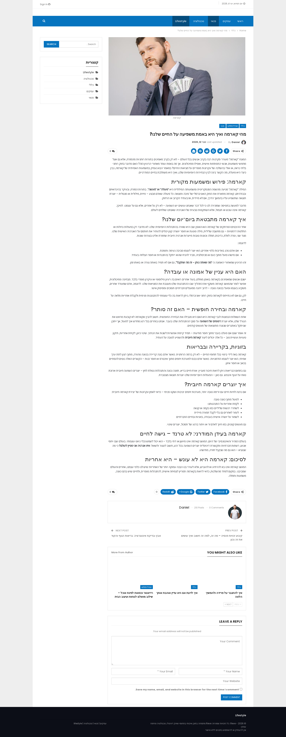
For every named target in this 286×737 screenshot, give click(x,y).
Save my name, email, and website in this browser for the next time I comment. (187, 689)
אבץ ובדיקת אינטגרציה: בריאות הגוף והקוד (136, 535)
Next (228, 604)
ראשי (240, 21)
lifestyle (78, 723)
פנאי (213, 21)
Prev (238, 604)
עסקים (227, 21)
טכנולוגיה (198, 21)
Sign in (45, 4)
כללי (243, 125)
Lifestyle (180, 21)
